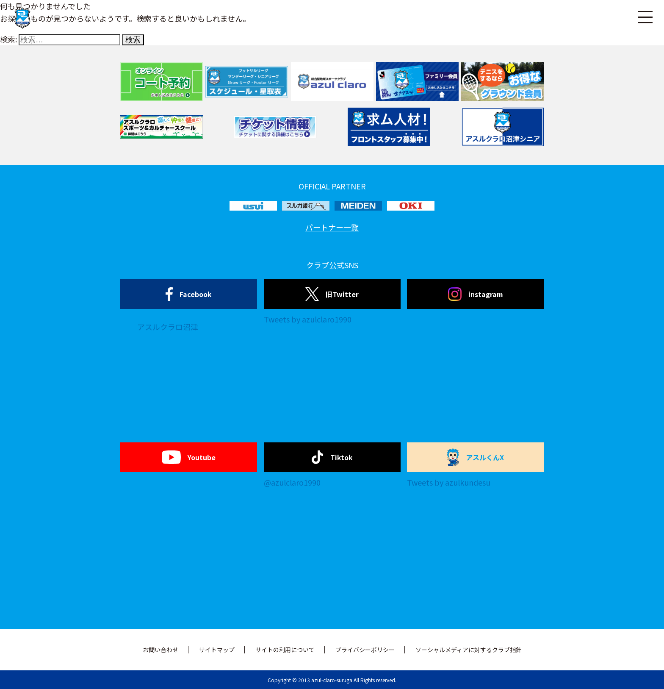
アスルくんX (475, 457)
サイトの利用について (285, 649)
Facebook (189, 294)
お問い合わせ (160, 649)
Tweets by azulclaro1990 (307, 319)
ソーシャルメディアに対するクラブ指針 (468, 649)
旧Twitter (331, 294)
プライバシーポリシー (365, 649)
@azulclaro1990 (292, 482)
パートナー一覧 (332, 227)
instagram (475, 294)
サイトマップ (217, 649)
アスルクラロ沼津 (167, 326)
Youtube (189, 457)
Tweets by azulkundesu (448, 482)
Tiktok (332, 457)
